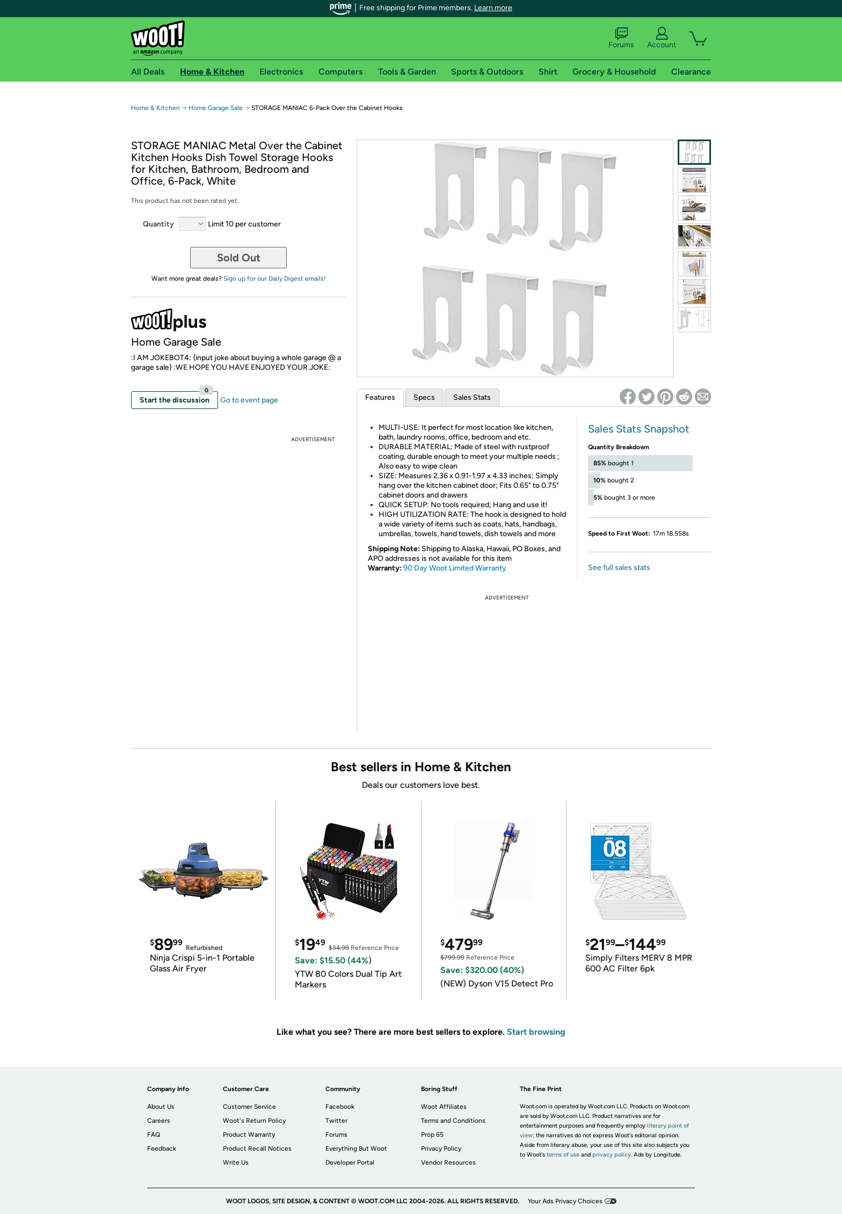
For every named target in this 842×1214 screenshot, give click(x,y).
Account (661, 38)
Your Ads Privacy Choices (565, 1201)
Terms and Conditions (453, 1120)
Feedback (161, 1148)
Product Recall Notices (257, 1148)
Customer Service (249, 1106)
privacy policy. (612, 1154)
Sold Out (238, 257)
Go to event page (249, 400)
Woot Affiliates (444, 1106)
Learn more (493, 7)
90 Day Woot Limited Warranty (454, 568)
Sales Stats (472, 397)
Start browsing (536, 1032)
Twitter (336, 1120)
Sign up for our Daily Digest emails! (274, 278)
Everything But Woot (356, 1148)
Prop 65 (432, 1134)
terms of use (563, 1154)
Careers (158, 1120)
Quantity (158, 224)
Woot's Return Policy (254, 1120)
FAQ (153, 1134)
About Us (161, 1106)
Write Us (236, 1162)
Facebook (339, 1106)
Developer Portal (349, 1162)
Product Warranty (249, 1134)
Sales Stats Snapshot (638, 428)
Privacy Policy (441, 1148)
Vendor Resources (448, 1162)
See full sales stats (619, 567)
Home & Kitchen (155, 108)
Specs (424, 397)
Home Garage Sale (215, 108)
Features (380, 397)
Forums (621, 38)
